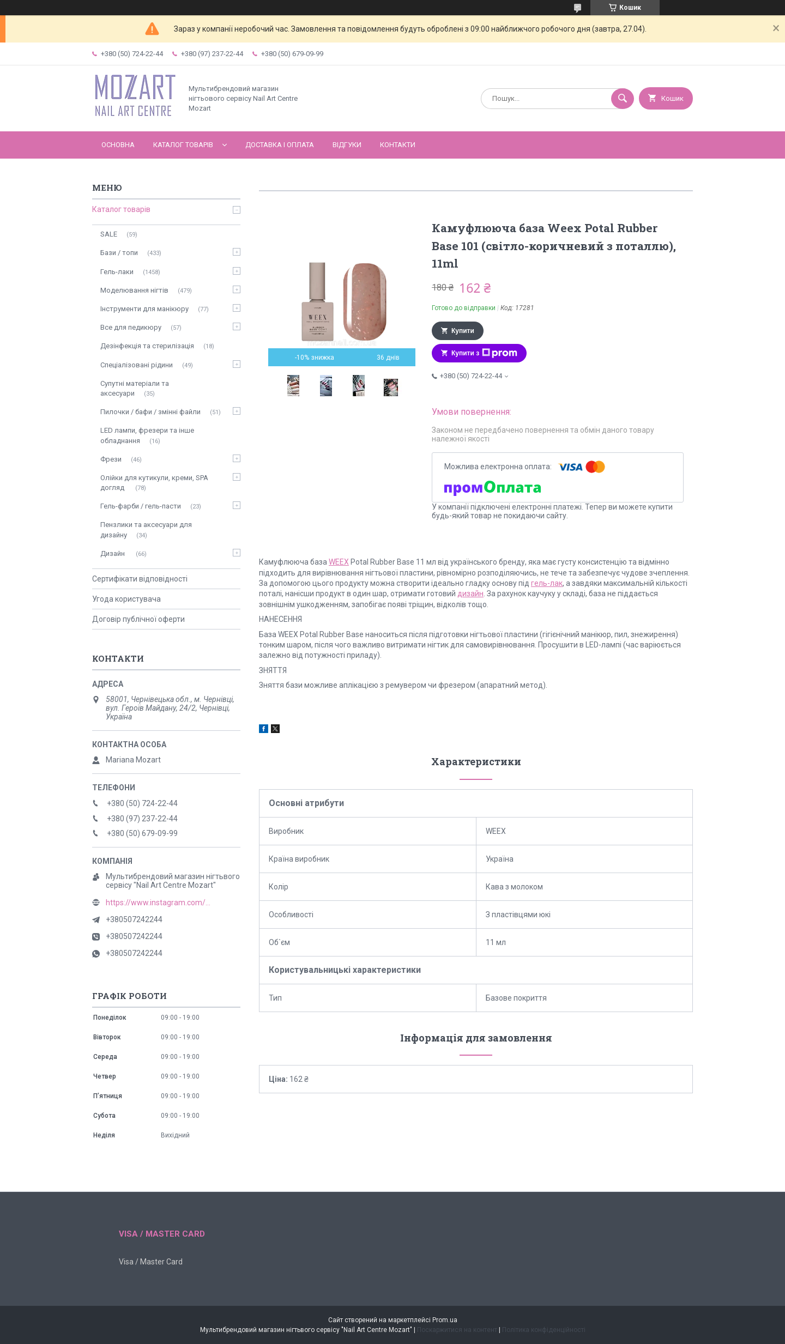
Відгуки (347, 145)
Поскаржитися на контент (457, 1330)
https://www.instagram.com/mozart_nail (160, 902)
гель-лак (547, 583)
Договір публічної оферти (138, 619)
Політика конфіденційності (543, 1330)
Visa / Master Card (151, 1261)
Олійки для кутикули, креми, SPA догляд (154, 483)
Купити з (484, 353)
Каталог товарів (183, 145)
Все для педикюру (130, 327)
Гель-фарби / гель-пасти (140, 506)
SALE (108, 234)
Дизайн (113, 553)
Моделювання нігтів (134, 290)
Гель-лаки (117, 272)
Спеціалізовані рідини (136, 365)
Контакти (397, 145)
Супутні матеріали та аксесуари (134, 388)
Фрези (111, 459)
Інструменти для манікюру (144, 309)
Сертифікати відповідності (140, 578)
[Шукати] (622, 98)
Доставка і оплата (279, 145)
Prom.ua (444, 1320)
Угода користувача (126, 599)
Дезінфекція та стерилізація (147, 346)
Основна (118, 145)
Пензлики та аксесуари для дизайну (146, 529)
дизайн (470, 593)
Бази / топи (119, 253)
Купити (462, 331)
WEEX (339, 562)
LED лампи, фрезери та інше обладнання (147, 435)
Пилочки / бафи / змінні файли (150, 412)
